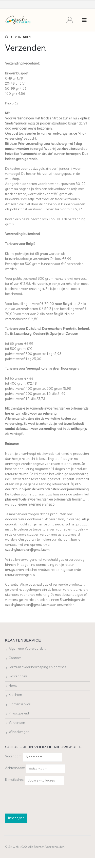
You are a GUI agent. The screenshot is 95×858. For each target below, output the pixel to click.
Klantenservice (20, 704)
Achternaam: (15, 768)
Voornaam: (13, 756)
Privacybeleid (19, 713)
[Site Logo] (18, 20)
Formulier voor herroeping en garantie (37, 667)
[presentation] (43, 798)
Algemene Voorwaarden (27, 648)
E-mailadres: (34, 780)
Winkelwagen (19, 732)
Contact (15, 658)
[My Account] (70, 20)
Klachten (15, 695)
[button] (84, 20)
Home (13, 685)
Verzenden (17, 723)
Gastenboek (18, 676)
